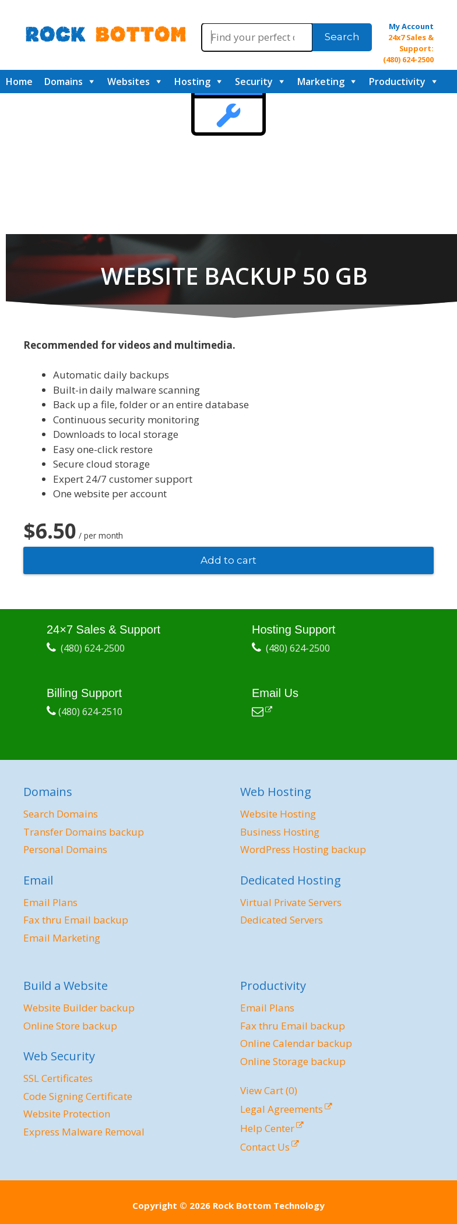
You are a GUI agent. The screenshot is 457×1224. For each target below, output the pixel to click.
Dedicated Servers (281, 919)
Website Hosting (278, 813)
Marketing (320, 81)
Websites (128, 81)
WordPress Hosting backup (303, 849)
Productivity (397, 81)
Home (19, 81)
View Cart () (268, 1090)
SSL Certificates (58, 1078)
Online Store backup (70, 1025)
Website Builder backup (79, 1007)
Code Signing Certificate (77, 1096)
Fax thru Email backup (75, 919)
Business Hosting (279, 832)
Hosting (192, 81)
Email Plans (50, 902)
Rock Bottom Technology (269, 1205)
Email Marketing (61, 937)
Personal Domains (65, 849)
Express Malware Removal (84, 1131)
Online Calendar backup (296, 1043)
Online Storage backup (293, 1061)
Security (254, 81)
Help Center (267, 1128)
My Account (411, 26)
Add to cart (228, 560)
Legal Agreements (281, 1109)
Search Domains (60, 813)
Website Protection (66, 1113)
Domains (63, 81)
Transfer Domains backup (83, 832)
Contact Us (265, 1147)
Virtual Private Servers (291, 902)
